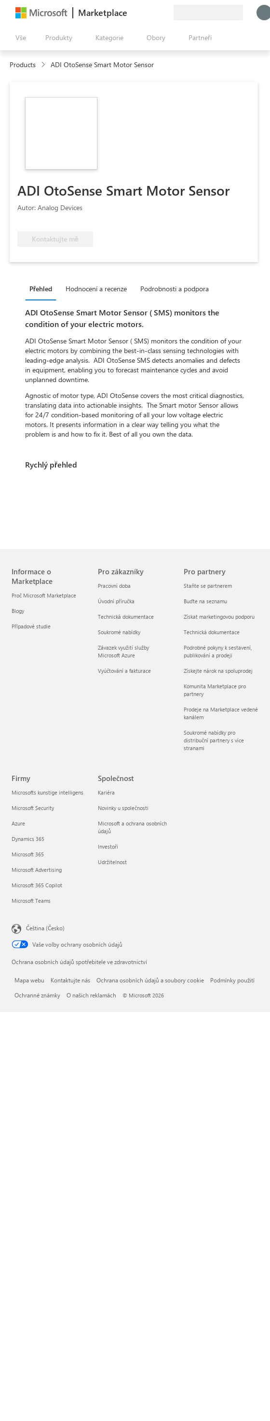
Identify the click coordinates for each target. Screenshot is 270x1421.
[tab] (43, 288)
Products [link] (23, 64)
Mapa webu (29, 980)
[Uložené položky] (154, 12)
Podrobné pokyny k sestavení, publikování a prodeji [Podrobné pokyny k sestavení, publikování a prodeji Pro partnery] (218, 651)
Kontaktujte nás (70, 980)
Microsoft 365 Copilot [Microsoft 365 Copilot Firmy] (37, 885)
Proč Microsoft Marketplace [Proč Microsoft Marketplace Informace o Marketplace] (44, 595)
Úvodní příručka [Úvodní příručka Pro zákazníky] (116, 601)
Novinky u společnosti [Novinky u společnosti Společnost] (123, 807)
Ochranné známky (37, 995)
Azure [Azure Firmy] (18, 823)
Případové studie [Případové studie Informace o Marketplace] (31, 626)
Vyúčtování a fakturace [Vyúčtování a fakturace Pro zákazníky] (124, 670)
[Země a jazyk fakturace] (208, 12)
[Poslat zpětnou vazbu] (131, 12)
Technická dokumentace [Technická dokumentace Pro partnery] (212, 632)
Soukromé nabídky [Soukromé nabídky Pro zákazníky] (119, 632)
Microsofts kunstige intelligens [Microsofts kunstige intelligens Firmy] (47, 792)
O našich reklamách (91, 995)
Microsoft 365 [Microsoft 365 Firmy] (28, 854)
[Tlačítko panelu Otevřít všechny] (19, 37)
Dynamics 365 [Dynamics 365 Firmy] (28, 838)
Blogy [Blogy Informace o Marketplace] (18, 610)
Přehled (40, 288)
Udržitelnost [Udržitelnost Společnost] (112, 862)
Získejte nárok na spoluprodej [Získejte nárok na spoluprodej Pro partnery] (218, 670)
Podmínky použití (232, 980)
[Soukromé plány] (166, 12)
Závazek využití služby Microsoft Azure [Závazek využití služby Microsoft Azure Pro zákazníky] (123, 651)
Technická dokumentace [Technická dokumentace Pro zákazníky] (126, 616)
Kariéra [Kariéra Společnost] (106, 792)
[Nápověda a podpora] (143, 12)
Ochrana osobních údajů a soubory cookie (150, 980)
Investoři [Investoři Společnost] (108, 846)
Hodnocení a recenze (96, 288)
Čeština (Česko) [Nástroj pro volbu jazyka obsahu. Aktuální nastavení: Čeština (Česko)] (45, 928)
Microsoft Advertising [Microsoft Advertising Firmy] (37, 869)
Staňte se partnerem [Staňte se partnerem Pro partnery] (208, 585)
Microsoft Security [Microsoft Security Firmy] (33, 807)
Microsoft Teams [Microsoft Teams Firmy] (31, 900)
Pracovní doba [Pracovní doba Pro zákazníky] (114, 585)
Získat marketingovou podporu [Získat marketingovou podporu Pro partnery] (219, 616)
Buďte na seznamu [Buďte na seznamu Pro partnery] (205, 601)
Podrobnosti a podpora (174, 288)
